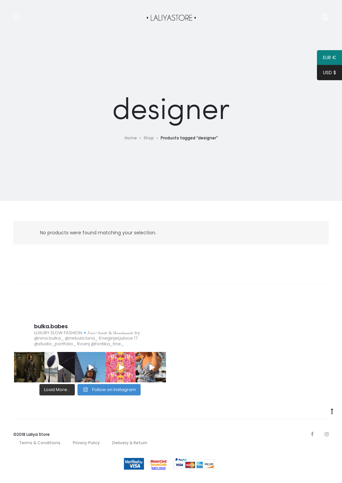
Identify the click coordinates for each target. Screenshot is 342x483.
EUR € (326, 58)
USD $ (326, 73)
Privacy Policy (86, 443)
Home (131, 138)
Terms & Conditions (39, 443)
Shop (149, 138)
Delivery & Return (129, 443)
